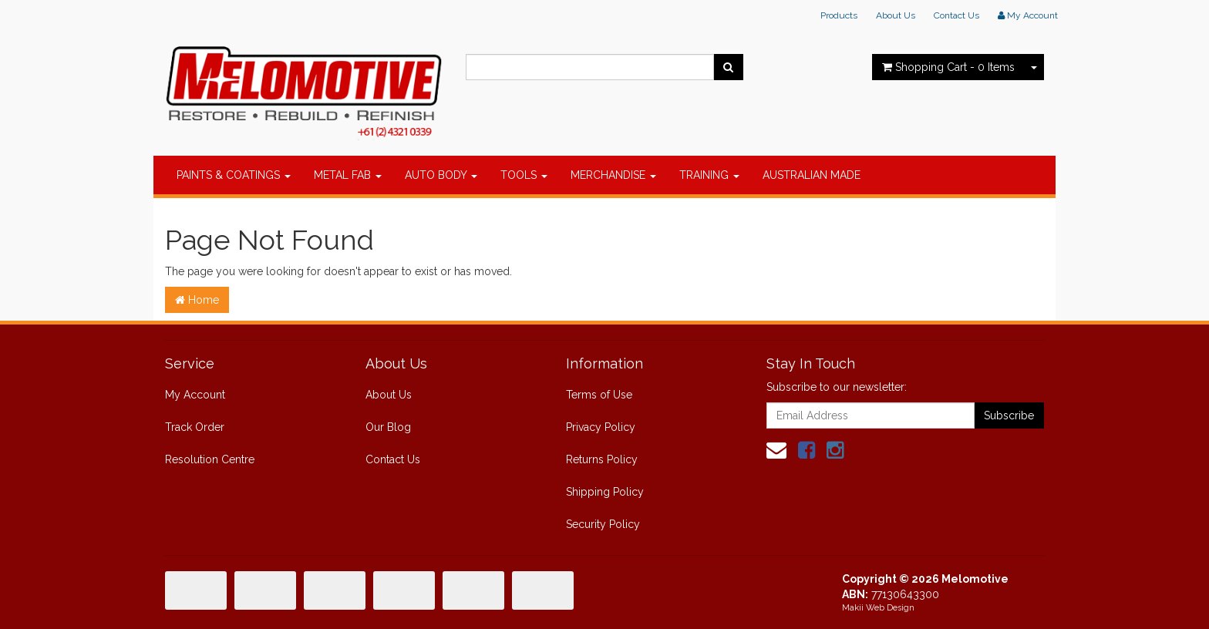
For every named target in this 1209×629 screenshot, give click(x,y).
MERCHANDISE (613, 175)
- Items (948, 67)
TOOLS (523, 175)
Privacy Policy (600, 427)
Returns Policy (602, 459)
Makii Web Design (878, 608)
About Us (895, 15)
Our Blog (388, 427)
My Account (195, 394)
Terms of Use (599, 394)
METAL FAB (348, 175)
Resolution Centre (209, 459)
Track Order (194, 427)
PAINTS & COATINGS (234, 175)
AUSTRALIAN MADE (811, 175)
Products (838, 15)
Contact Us (956, 15)
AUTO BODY (441, 175)
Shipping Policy (605, 492)
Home (197, 300)
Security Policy (603, 524)
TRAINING (709, 175)
